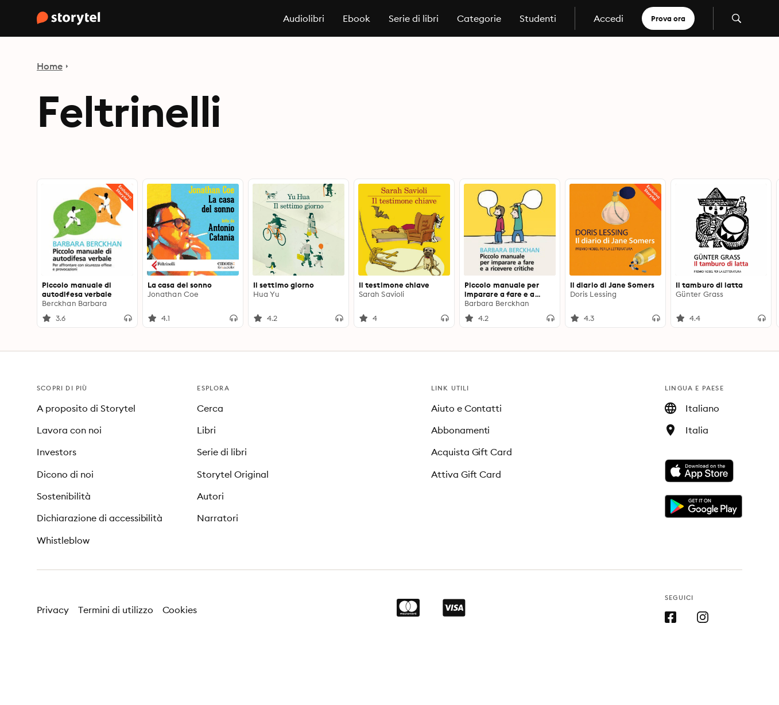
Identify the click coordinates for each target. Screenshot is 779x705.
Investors (56, 452)
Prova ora (668, 18)
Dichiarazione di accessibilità (99, 518)
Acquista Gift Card (472, 452)
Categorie (479, 18)
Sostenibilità (64, 496)
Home (50, 66)
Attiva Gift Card (466, 474)
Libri (206, 430)
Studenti (538, 18)
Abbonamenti (460, 430)
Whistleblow (63, 540)
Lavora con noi (69, 430)
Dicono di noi (65, 474)
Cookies (179, 609)
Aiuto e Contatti (466, 408)
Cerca (210, 408)
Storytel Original (233, 474)
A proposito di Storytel (86, 408)
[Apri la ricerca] (736, 18)
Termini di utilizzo (115, 609)
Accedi (608, 18)
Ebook (356, 18)
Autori (210, 496)
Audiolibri (303, 18)
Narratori (217, 518)
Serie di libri (414, 18)
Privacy (53, 609)
